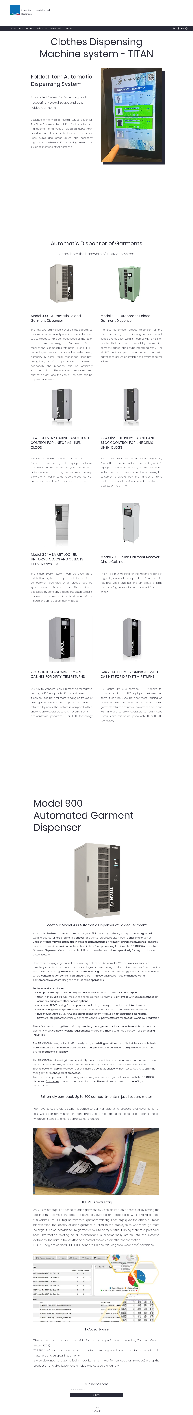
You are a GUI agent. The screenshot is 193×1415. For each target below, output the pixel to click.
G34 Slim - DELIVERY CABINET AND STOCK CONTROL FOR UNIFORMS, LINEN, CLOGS (128, 443)
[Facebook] (178, 28)
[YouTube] (182, 28)
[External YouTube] (96, 762)
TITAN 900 (148, 1077)
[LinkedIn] (174, 28)
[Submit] (96, 1395)
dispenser (39, 1081)
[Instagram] (186, 28)
